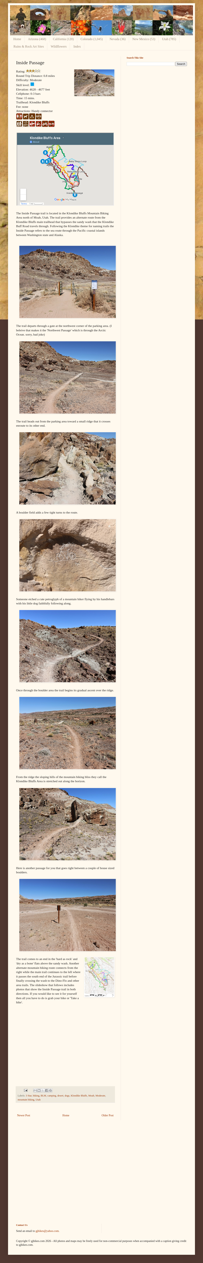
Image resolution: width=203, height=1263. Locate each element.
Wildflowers (59, 46)
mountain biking (26, 1099)
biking (36, 1095)
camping (51, 1095)
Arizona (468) (37, 39)
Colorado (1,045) (92, 39)
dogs (67, 1095)
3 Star (29, 1095)
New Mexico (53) (143, 39)
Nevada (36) (118, 39)
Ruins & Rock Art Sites (28, 46)
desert (60, 1095)
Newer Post (23, 1115)
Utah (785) (169, 39)
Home (17, 39)
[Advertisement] (101, 1175)
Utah (38, 1099)
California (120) (63, 39)
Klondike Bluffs (79, 1095)
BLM (43, 1095)
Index (77, 46)
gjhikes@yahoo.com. (47, 1230)
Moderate (100, 1095)
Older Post (108, 1115)
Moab (91, 1095)
